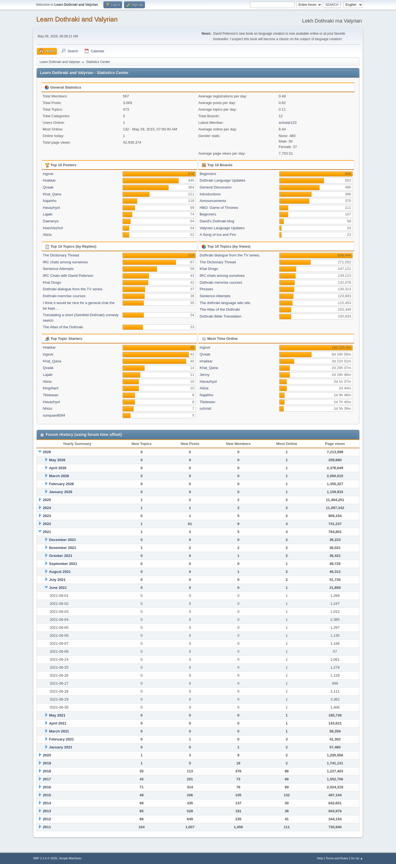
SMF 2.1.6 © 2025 (45, 858)
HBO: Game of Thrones (219, 208)
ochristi (205, 408)
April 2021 (58, 723)
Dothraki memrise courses (64, 296)
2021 (47, 532)
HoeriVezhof (53, 228)
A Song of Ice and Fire (218, 235)
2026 (47, 452)
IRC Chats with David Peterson (68, 276)
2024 (47, 508)
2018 (47, 771)
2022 (47, 524)
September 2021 (63, 564)
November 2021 (62, 548)
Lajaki (48, 214)
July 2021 (57, 580)
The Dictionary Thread (61, 255)
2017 (47, 779)
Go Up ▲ (357, 858)
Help (320, 858)
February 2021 (61, 739)
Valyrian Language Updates (222, 228)
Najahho (50, 201)
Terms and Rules (337, 858)
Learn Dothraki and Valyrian (77, 19)
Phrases (206, 289)
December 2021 (62, 540)
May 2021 (57, 715)
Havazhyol (51, 208)
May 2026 (57, 460)
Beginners (208, 174)
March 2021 (59, 731)
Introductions (210, 194)
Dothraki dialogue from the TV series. (73, 289)
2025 (47, 500)
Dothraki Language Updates (222, 180)
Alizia (47, 235)
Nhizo (47, 408)
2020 (47, 755)
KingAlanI (51, 388)
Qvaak (48, 187)
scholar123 (287, 123)
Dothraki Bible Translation (220, 316)
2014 (47, 803)
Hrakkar (49, 180)
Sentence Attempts (58, 269)
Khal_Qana (52, 194)
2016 (47, 787)
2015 (47, 795)
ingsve (48, 174)
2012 (47, 819)
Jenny (205, 375)
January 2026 (60, 492)
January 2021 (60, 747)
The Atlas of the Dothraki (63, 327)
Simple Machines (70, 858)
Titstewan (51, 395)
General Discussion (216, 187)
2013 (47, 811)
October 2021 (60, 556)
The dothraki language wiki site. (225, 303)
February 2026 (61, 484)
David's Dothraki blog (217, 221)
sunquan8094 (54, 415)
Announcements (213, 201)
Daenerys (51, 221)
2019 (47, 763)
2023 (47, 516)
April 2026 (58, 468)
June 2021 (58, 588)
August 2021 (60, 572)
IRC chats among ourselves (65, 262)
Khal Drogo (52, 282)
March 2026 (59, 476)
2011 (47, 827)
